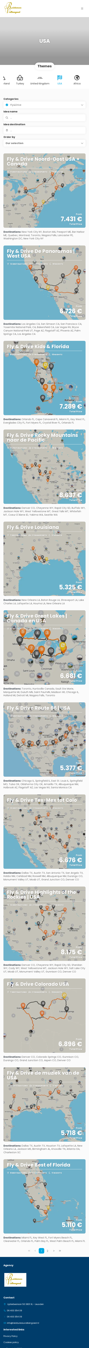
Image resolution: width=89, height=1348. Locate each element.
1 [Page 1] (41, 1251)
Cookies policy (11, 1342)
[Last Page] (60, 1251)
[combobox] (44, 130)
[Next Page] (54, 1251)
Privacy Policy (10, 1336)
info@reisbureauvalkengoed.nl (23, 1323)
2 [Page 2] (47, 1251)
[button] (82, 8)
